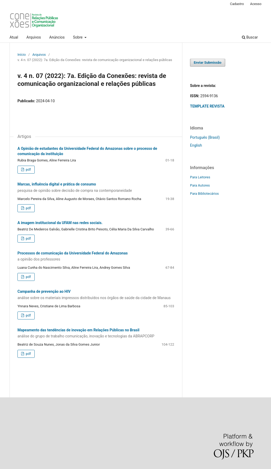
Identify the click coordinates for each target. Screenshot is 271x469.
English (196, 145)
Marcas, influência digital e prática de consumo (95, 187)
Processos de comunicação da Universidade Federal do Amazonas (95, 256)
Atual (14, 37)
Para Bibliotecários (204, 194)
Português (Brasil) (205, 137)
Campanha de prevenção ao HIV (95, 294)
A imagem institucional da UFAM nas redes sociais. (59, 223)
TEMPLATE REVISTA (207, 106)
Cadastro (237, 4)
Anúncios (57, 37)
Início (21, 55)
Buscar (250, 37)
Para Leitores (200, 177)
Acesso (255, 4)
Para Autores (200, 185)
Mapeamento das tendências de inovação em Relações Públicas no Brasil (95, 333)
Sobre (78, 37)
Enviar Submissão (208, 62)
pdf (28, 169)
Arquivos (33, 37)
